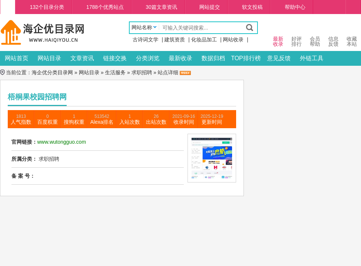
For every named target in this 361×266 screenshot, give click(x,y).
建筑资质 (174, 39)
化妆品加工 (204, 39)
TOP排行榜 (246, 58)
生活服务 (115, 72)
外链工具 (311, 58)
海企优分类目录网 (52, 72)
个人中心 (353, 7)
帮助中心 (295, 7)
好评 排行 (296, 34)
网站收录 (233, 39)
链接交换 (115, 58)
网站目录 (49, 58)
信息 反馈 (333, 34)
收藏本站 (352, 34)
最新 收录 (278, 34)
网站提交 (209, 7)
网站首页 (16, 58)
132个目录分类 (47, 7)
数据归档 (213, 58)
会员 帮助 (315, 34)
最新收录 (180, 58)
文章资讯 (82, 58)
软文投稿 (252, 7)
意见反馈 (279, 58)
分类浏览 (148, 58)
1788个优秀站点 (104, 7)
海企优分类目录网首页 (7, 7)
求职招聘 (142, 72)
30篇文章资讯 (162, 7)
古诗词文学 (145, 39)
